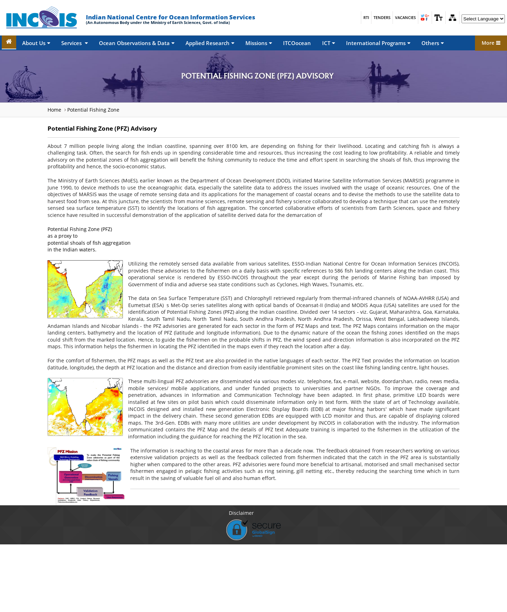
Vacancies (405, 17)
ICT (328, 42)
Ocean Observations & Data (136, 42)
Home (54, 109)
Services (74, 42)
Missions (258, 42)
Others (432, 42)
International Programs (378, 42)
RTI (366, 17)
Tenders (382, 17)
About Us (36, 42)
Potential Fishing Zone (93, 109)
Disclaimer (241, 513)
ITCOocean (297, 42)
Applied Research (210, 42)
